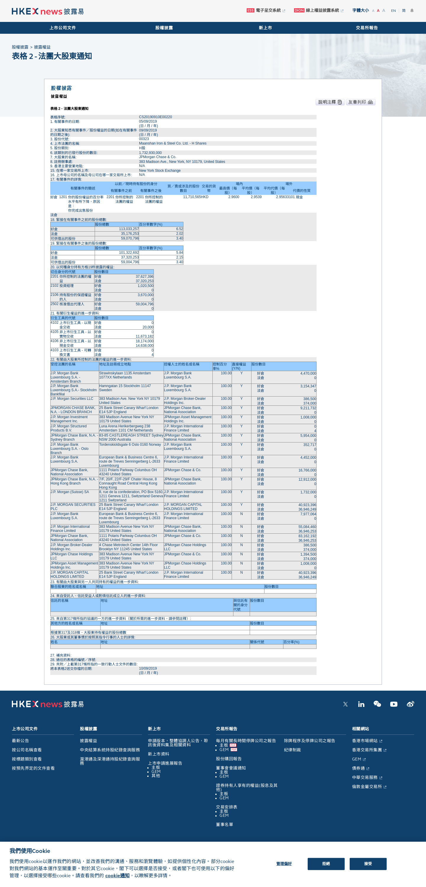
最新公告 (20, 740)
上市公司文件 (62, 28)
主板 (155, 767)
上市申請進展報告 (165, 763)
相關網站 (360, 729)
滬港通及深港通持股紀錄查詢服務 (110, 761)
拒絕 (326, 869)
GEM (156, 771)
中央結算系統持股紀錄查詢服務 (110, 750)
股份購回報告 (229, 758)
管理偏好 (284, 869)
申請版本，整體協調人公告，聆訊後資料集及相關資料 (178, 743)
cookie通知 (117, 881)
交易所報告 (367, 28)
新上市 (265, 28)
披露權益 (88, 740)
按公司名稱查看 (27, 750)
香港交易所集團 (367, 750)
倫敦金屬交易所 (367, 786)
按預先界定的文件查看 (33, 768)
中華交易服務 (365, 777)
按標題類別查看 (27, 759)
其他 (155, 775)
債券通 (358, 768)
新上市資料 (159, 754)
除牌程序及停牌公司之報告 (309, 740)
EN (393, 11)
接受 (368, 869)
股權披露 (164, 28)
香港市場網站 (365, 740)
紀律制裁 (292, 750)
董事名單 (224, 824)
